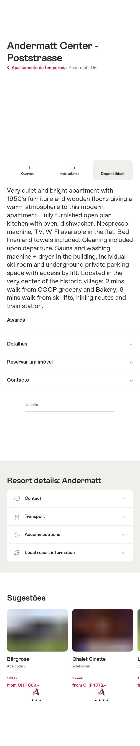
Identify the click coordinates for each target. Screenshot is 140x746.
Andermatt (81, 480)
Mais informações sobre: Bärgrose (37, 664)
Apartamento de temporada (37, 67)
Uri (93, 67)
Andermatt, (79, 67)
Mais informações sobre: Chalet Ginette (102, 664)
